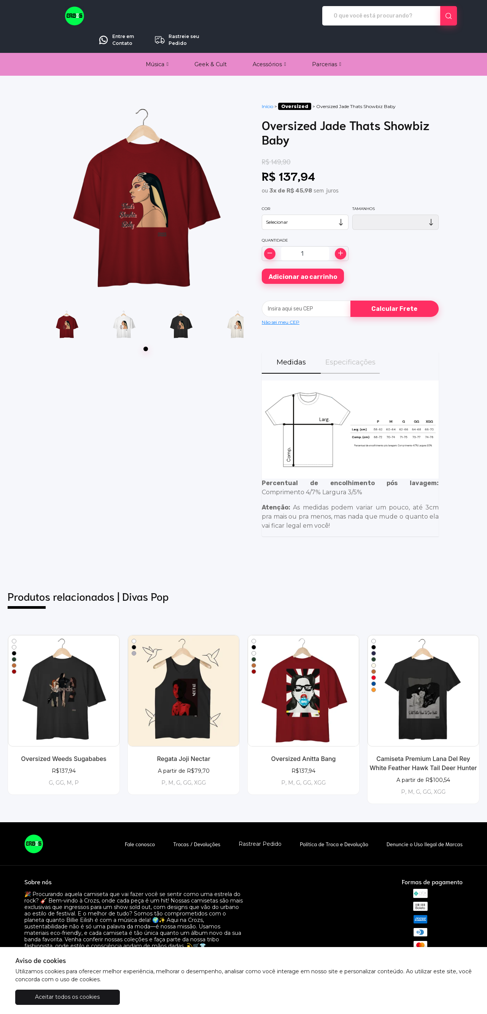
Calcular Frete (394, 287)
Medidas (291, 341)
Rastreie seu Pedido (432, 16)
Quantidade (275, 218)
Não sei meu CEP (280, 301)
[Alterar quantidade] (305, 232)
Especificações (350, 341)
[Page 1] (145, 327)
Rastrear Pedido (260, 823)
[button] (157, 43)
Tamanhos (363, 187)
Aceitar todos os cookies (53, 996)
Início (267, 85)
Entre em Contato (371, 16)
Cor (266, 187)
